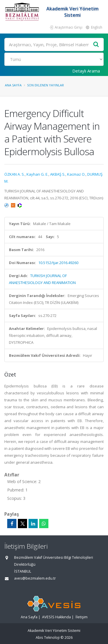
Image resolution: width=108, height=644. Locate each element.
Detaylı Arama (86, 71)
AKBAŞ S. (57, 174)
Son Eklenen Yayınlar (45, 85)
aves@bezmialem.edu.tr (35, 578)
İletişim (81, 617)
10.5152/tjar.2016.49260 (58, 262)
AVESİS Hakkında (56, 617)
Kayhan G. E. (37, 174)
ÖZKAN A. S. (14, 174)
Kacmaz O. (76, 174)
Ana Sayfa (13, 85)
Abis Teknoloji (48, 637)
